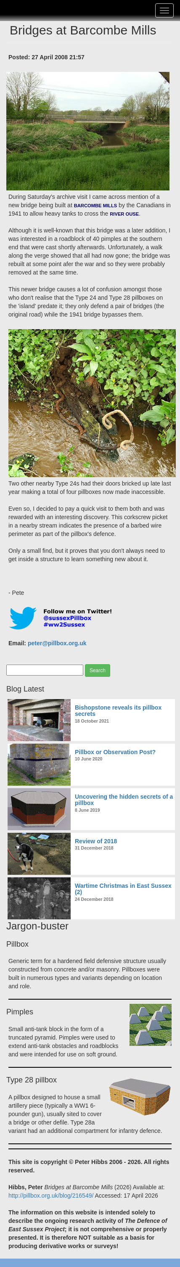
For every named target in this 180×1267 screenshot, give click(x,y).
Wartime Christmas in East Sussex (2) (123, 888)
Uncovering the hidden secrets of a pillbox (124, 799)
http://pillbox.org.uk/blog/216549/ (50, 1195)
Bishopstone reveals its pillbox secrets (118, 710)
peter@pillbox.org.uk (57, 643)
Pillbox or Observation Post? (115, 752)
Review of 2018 (96, 841)
